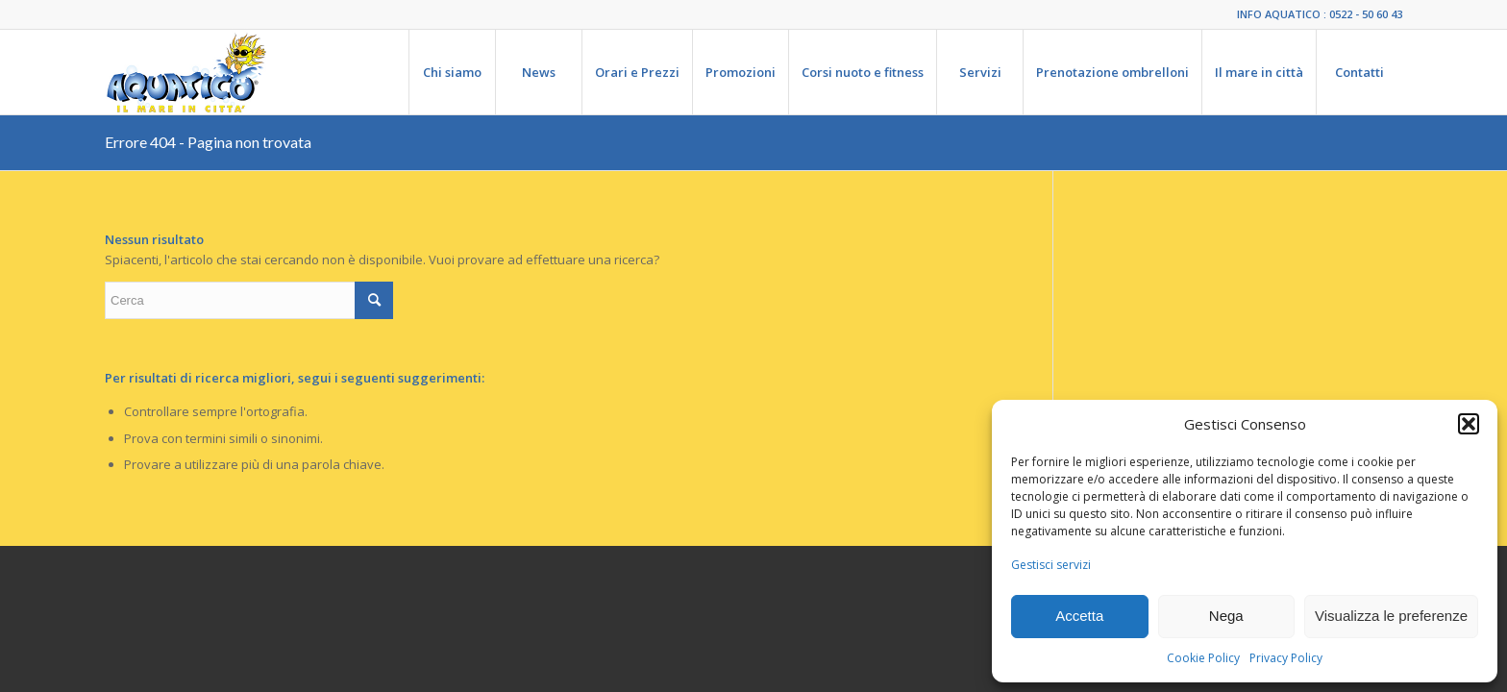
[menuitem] (451, 72)
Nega (1226, 615)
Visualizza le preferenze (1391, 615)
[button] (1468, 423)
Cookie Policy (1203, 658)
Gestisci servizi (1051, 564)
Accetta (1079, 615)
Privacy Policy (1285, 658)
